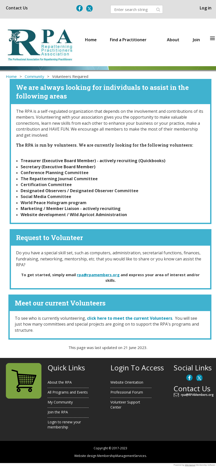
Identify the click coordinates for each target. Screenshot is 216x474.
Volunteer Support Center (125, 405)
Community (34, 76)
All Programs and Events (68, 392)
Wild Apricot (190, 465)
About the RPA (60, 382)
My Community (60, 402)
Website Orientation (126, 382)
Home (11, 76)
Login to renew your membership (64, 425)
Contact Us (17, 8)
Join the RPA (58, 412)
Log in (205, 8)
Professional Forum (126, 392)
